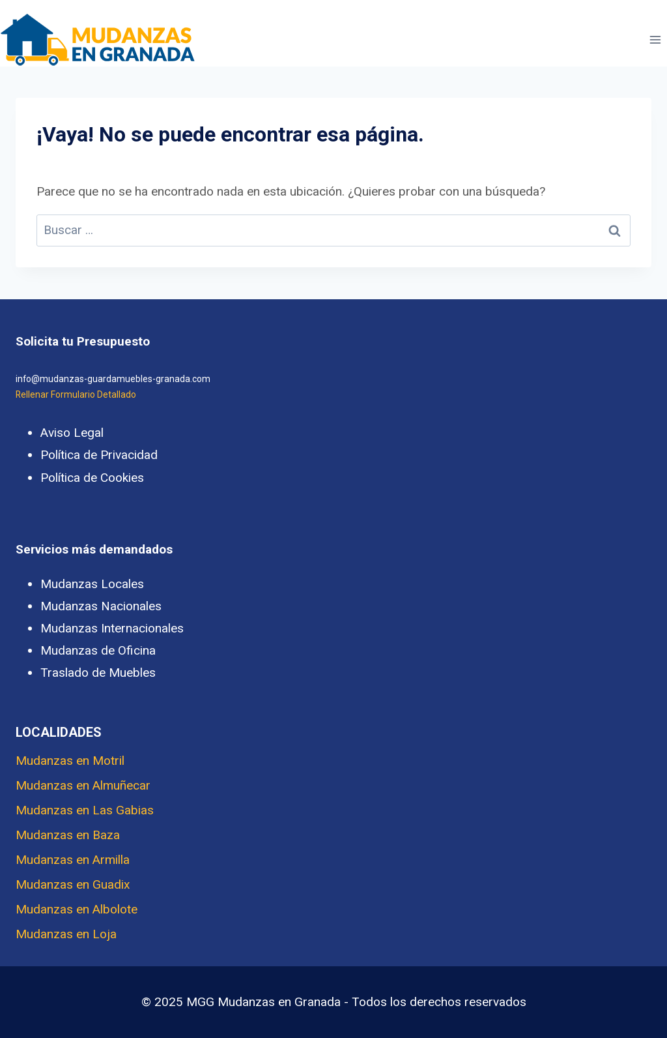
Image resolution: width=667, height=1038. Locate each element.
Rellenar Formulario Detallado (76, 394)
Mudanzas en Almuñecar (83, 785)
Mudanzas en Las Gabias (85, 810)
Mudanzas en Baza (68, 834)
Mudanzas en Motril (70, 760)
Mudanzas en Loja (66, 934)
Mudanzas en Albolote (76, 909)
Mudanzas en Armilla (73, 859)
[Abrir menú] (655, 39)
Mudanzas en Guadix (73, 884)
